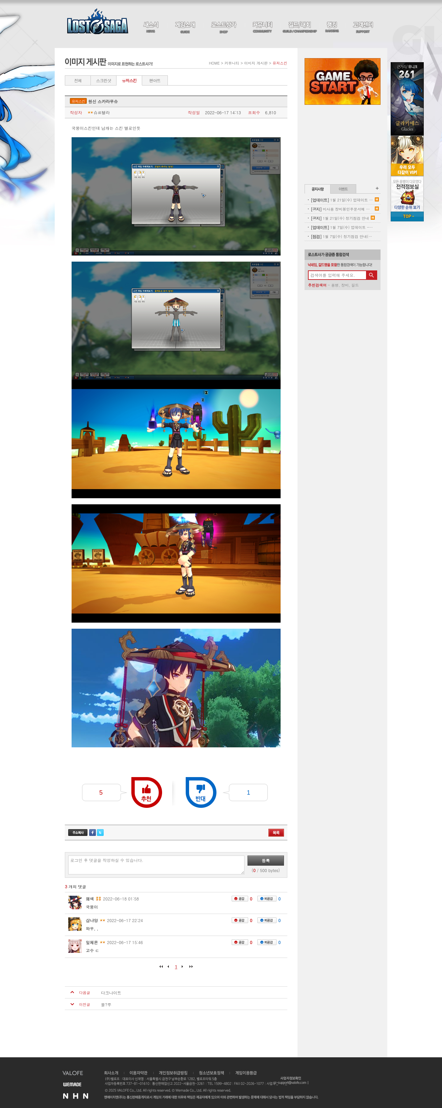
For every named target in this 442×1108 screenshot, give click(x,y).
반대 (201, 792)
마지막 (189, 969)
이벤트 (343, 189)
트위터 (100, 832)
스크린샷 (103, 80)
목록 (276, 833)
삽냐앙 (92, 920)
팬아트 (154, 80)
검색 (371, 275)
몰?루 (106, 1004)
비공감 (267, 898)
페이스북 (92, 832)
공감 (240, 898)
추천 (146, 792)
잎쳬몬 (92, 942)
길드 (355, 285)
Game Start (343, 81)
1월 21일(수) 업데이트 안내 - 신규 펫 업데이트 (342, 200)
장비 (345, 285)
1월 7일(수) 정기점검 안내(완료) (342, 236)
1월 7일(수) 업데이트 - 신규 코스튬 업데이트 (342, 227)
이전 (169, 969)
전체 (78, 80)
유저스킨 (129, 80)
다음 (182, 969)
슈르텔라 (98, 112)
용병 (335, 285)
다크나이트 (111, 992)
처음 (162, 969)
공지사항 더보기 (377, 188)
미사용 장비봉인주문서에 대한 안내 (342, 209)
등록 (266, 860)
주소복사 (77, 832)
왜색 (90, 898)
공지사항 (318, 189)
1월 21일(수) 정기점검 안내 (340, 218)
